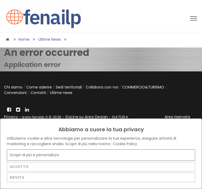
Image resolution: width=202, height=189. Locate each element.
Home (23, 39)
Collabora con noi (102, 87)
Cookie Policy (125, 143)
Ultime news (49, 39)
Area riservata (177, 116)
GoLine (71, 116)
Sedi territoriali (69, 87)
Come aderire (39, 87)
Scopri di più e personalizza (34, 155)
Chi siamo (13, 87)
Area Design (96, 116)
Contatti (39, 92)
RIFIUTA (17, 177)
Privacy (11, 116)
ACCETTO (19, 166)
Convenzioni (16, 92)
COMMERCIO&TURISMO (143, 87)
